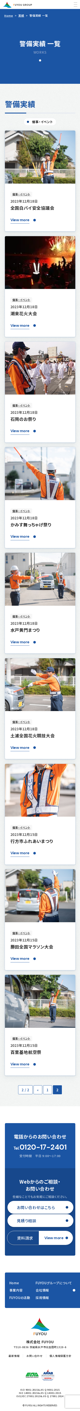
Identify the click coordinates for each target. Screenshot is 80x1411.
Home (8, 15)
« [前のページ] (38, 1089)
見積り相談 (26, 1220)
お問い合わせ (34, 1356)
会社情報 (42, 1290)
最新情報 (14, 1356)
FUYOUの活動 (19, 1297)
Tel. (40, 1147)
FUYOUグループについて (54, 1282)
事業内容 (16, 1290)
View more (19, 219)
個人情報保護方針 (60, 1356)
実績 (21, 15)
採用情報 (42, 1297)
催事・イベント (42, 121)
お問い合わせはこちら (36, 1207)
